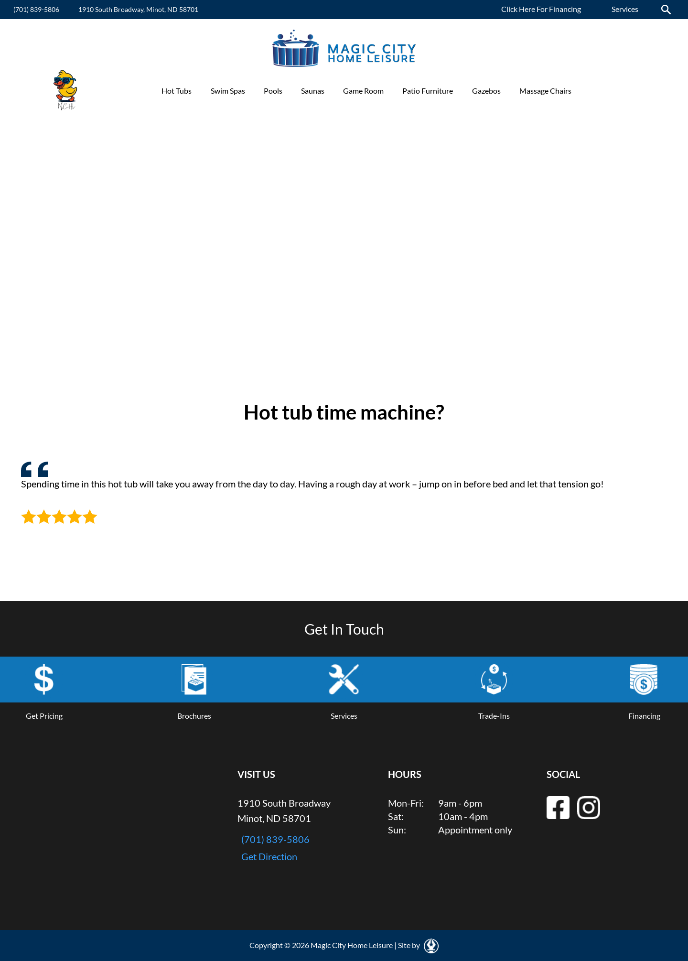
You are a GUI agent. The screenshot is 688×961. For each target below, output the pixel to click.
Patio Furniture (427, 90)
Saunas (312, 90)
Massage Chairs (545, 90)
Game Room (363, 90)
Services (625, 8)
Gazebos (486, 90)
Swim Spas (228, 90)
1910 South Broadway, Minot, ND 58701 (138, 9)
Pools (273, 90)
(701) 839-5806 (36, 9)
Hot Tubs (176, 90)
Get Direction (269, 856)
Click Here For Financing (541, 8)
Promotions (609, 90)
